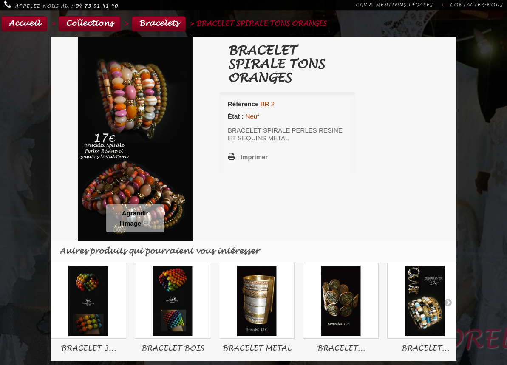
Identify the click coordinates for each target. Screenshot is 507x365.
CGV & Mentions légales (394, 5)
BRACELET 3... (88, 348)
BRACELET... (341, 348)
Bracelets (158, 23)
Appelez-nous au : (61, 4)
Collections (89, 23)
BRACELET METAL (256, 348)
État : (236, 116)
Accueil (24, 23)
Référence (243, 104)
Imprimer (254, 157)
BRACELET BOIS (172, 348)
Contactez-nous (476, 5)
